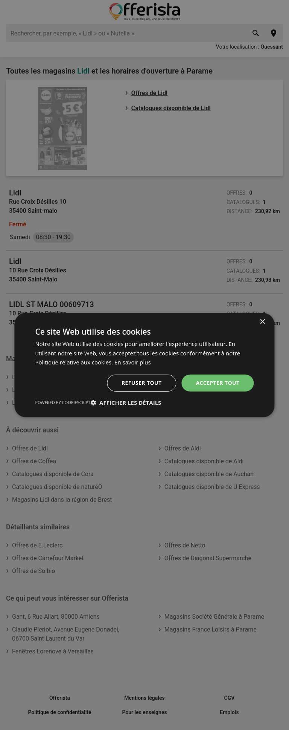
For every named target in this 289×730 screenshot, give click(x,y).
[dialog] (144, 365)
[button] (125, 402)
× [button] (262, 321)
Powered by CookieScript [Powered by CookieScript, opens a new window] (62, 402)
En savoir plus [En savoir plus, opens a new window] (132, 362)
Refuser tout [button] (142, 382)
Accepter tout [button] (217, 382)
